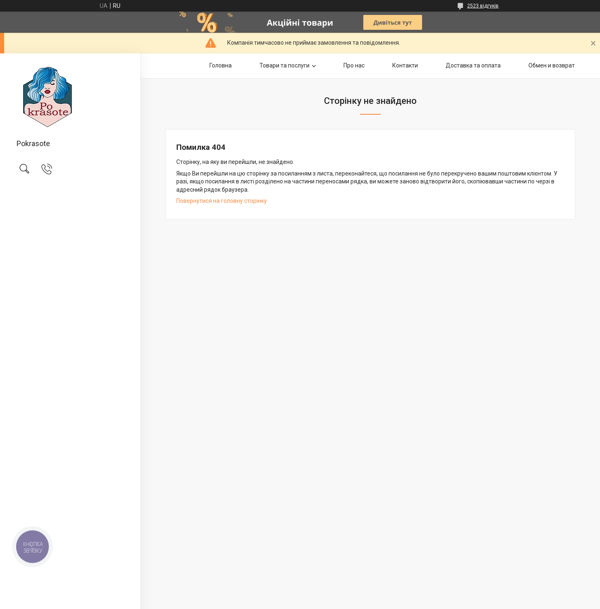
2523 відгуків (483, 6)
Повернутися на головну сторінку (221, 200)
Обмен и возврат (551, 65)
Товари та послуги (284, 65)
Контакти (405, 65)
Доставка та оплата (473, 65)
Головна (220, 65)
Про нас (354, 65)
